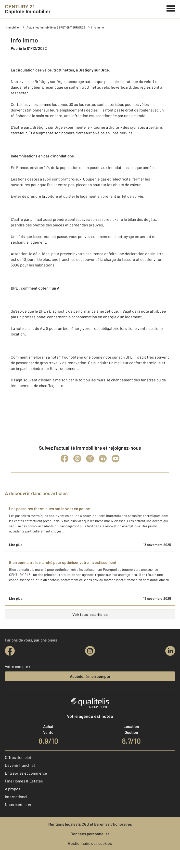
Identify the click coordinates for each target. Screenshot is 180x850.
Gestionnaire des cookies (90, 843)
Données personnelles (90, 833)
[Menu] (171, 8)
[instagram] (90, 651)
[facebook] (10, 651)
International (16, 796)
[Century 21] (28, 9)
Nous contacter (18, 804)
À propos (12, 788)
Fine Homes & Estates (24, 781)
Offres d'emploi (18, 757)
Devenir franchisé (20, 765)
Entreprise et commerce (26, 773)
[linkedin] (170, 651)
